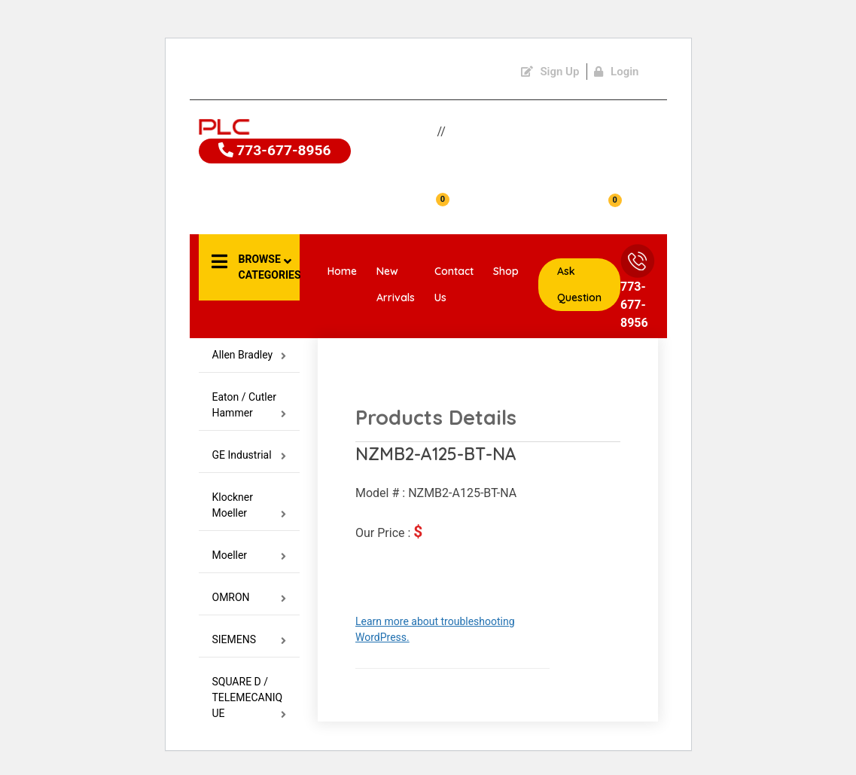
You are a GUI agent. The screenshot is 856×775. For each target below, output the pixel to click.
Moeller (249, 555)
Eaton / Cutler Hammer (249, 405)
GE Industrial (249, 455)
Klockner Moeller (249, 505)
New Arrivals (395, 284)
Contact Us (454, 284)
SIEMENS (249, 639)
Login (616, 71)
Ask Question (579, 284)
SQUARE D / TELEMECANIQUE (249, 698)
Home (342, 271)
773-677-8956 (276, 151)
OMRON (249, 597)
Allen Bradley (249, 355)
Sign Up (550, 71)
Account (256, 209)
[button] (249, 267)
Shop (506, 271)
